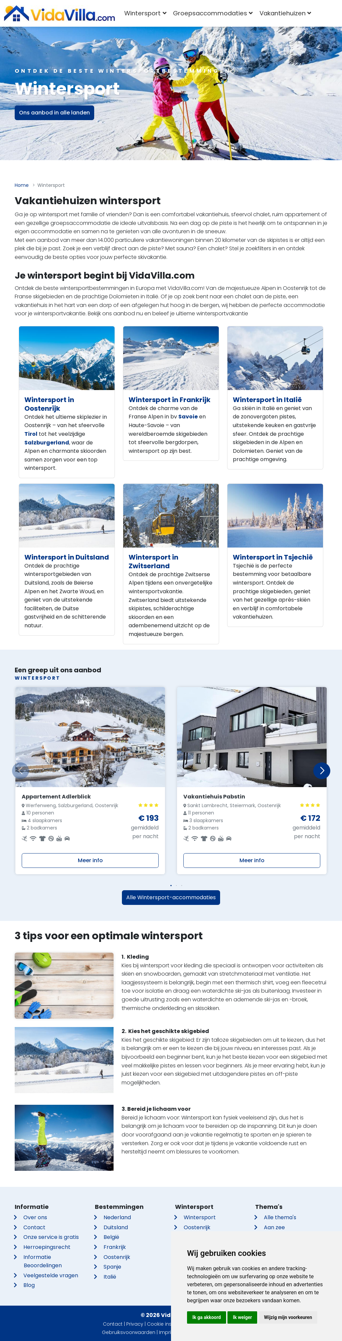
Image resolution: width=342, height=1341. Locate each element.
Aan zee (274, 1227)
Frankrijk (115, 1247)
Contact (34, 1227)
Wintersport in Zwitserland (153, 562)
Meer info (90, 860)
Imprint (167, 1332)
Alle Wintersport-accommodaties (171, 897)
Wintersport (200, 1217)
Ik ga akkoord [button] (206, 1317)
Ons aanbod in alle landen (54, 112)
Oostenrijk (117, 1257)
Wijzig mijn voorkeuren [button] (288, 1317)
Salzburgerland (46, 442)
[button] (171, 885)
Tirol (30, 434)
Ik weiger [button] (242, 1317)
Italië (110, 1277)
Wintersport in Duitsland (66, 557)
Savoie (188, 416)
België (111, 1237)
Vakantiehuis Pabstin (214, 796)
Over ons (35, 1217)
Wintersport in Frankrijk (169, 399)
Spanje (112, 1267)
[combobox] (324, 13)
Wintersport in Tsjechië (273, 557)
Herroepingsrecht (46, 1247)
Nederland (117, 1217)
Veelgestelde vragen (50, 1275)
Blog (29, 1285)
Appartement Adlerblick (56, 796)
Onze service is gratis (51, 1237)
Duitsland (116, 1227)
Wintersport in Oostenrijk (49, 404)
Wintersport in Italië (267, 399)
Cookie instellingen (169, 1324)
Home (22, 185)
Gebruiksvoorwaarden (128, 1332)
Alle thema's (280, 1217)
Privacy (134, 1324)
